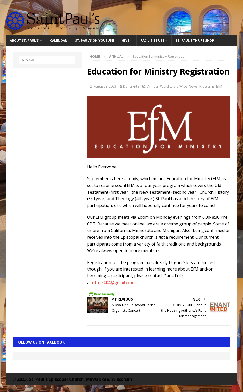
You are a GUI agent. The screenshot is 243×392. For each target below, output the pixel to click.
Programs (207, 86)
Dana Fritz (131, 86)
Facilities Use (152, 40)
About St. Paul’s (24, 40)
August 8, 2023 (105, 86)
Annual (153, 86)
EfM (219, 86)
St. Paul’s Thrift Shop (195, 40)
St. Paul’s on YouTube (94, 40)
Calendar (58, 40)
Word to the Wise (173, 86)
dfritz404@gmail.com (113, 282)
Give (125, 40)
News (193, 86)
